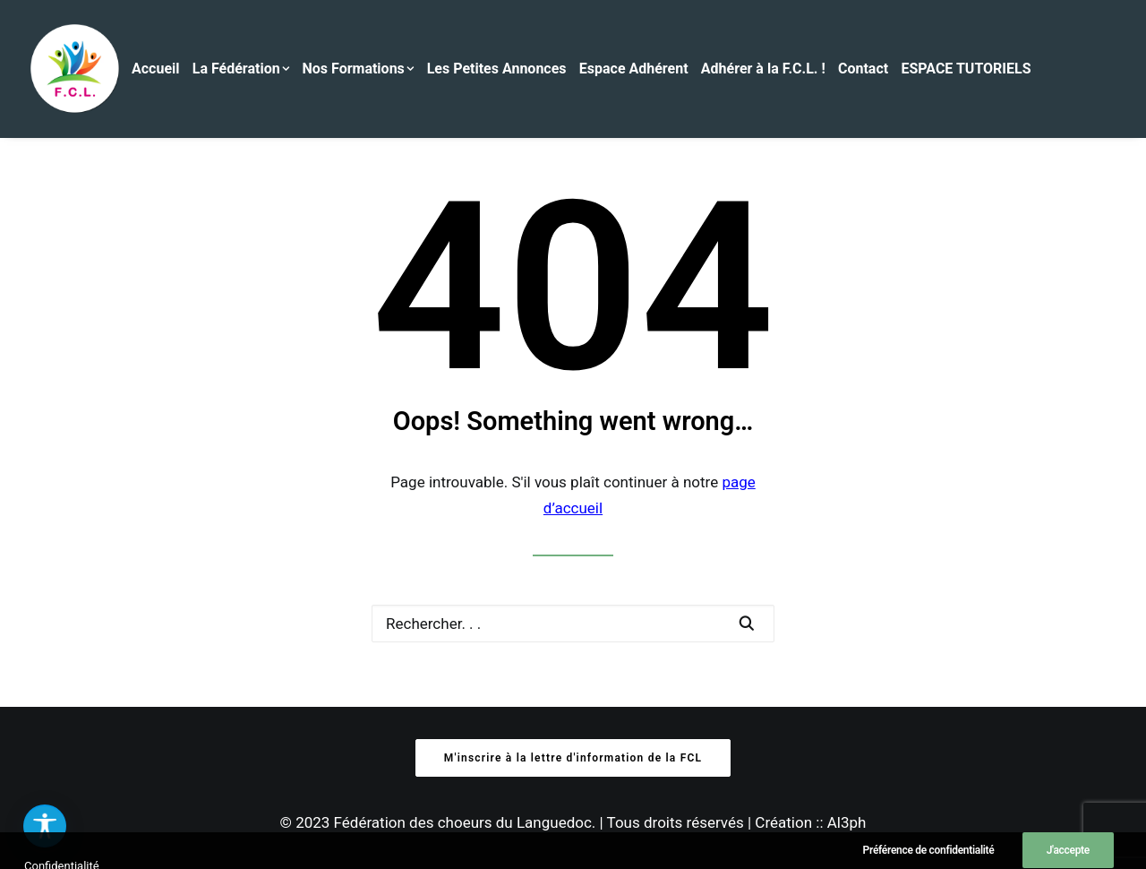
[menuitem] (160, 69)
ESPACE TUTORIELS (966, 68)
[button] (746, 623)
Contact (863, 68)
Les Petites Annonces (497, 68)
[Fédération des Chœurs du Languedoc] (75, 69)
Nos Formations (359, 68)
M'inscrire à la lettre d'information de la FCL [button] (573, 758)
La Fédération (241, 68)
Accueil (156, 68)
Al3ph (847, 822)
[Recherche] (573, 623)
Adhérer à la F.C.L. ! (763, 68)
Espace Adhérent (633, 68)
